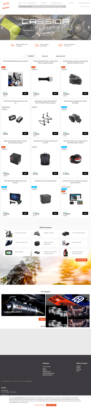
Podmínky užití (29, 381)
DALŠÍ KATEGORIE (81, 260)
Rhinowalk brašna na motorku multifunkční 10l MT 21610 (45, 141)
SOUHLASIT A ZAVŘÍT (51, 405)
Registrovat (87, 3)
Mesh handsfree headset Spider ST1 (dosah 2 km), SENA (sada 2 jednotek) (15, 141)
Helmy (77, 371)
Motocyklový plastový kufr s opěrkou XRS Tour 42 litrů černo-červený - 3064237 (75, 141)
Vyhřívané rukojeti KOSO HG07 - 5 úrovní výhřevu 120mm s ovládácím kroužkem (45, 62)
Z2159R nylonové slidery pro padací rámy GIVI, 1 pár (15, 102)
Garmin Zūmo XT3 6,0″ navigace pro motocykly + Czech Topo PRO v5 (75, 181)
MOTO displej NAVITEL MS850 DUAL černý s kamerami (15, 181)
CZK (70, 3)
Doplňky (78, 367)
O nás (24, 2)
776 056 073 (43, 2)
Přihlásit (81, 3)
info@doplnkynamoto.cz (56, 2)
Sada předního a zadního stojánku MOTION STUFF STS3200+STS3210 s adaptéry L (45, 102)
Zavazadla (78, 369)
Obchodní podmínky (31, 2)
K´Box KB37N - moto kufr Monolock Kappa (45, 181)
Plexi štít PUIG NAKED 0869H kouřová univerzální (15, 61)
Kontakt (20, 2)
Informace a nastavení (40, 405)
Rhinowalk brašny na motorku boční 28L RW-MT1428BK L (75, 102)
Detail (25, 93)
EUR (72, 3)
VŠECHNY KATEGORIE (45, 319)
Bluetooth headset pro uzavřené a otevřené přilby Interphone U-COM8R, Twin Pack (75, 62)
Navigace (78, 366)
